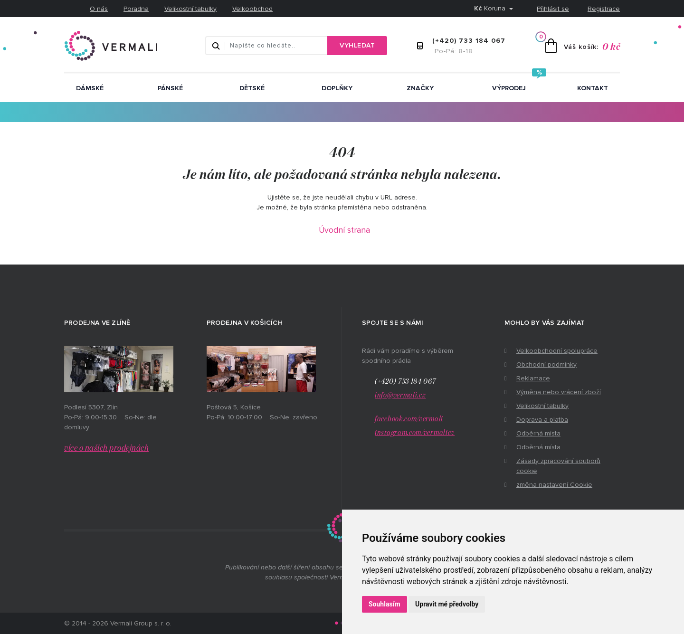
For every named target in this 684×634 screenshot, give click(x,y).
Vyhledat (357, 45)
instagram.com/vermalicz (415, 432)
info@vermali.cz (400, 395)
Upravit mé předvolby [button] (446, 604)
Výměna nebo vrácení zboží (558, 392)
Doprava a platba (542, 420)
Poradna (136, 9)
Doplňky (337, 88)
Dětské (252, 88)
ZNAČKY (420, 88)
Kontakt (592, 88)
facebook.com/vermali (409, 419)
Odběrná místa (538, 433)
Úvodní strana (344, 230)
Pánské (170, 88)
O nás (99, 9)
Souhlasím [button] (384, 604)
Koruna (490, 8)
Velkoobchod (252, 9)
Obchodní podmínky (546, 364)
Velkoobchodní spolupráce (557, 351)
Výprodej (509, 88)
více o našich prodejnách (106, 448)
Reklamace (533, 378)
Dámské (90, 88)
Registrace (604, 9)
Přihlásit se (553, 9)
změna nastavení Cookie (554, 485)
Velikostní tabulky (190, 9)
